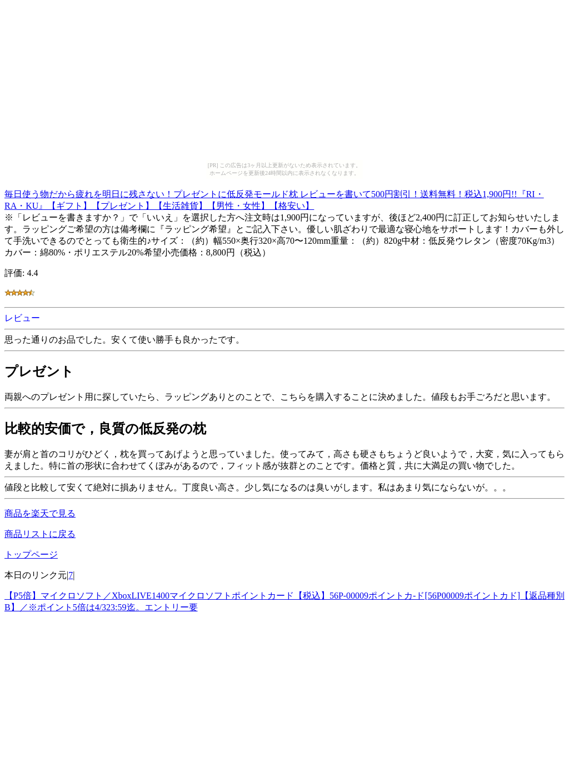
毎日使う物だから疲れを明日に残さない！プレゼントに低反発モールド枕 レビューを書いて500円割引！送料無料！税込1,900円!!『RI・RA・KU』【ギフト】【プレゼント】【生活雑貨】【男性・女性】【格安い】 (274, 198)
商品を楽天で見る (40, 513)
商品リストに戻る (40, 534)
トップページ (31, 554)
